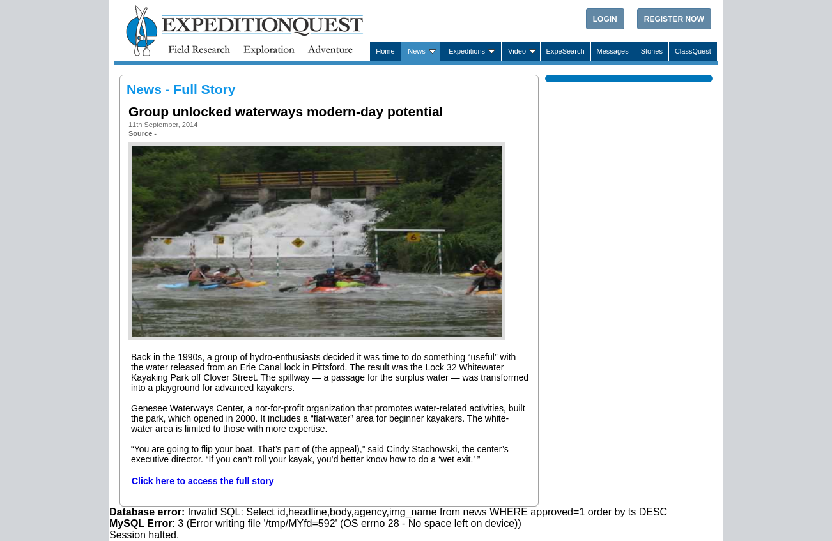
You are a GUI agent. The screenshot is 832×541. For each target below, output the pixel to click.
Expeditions (467, 51)
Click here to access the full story (203, 481)
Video (517, 51)
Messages (613, 51)
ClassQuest (693, 51)
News (417, 51)
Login (605, 19)
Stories (652, 51)
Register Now (674, 19)
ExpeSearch (565, 51)
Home (385, 51)
